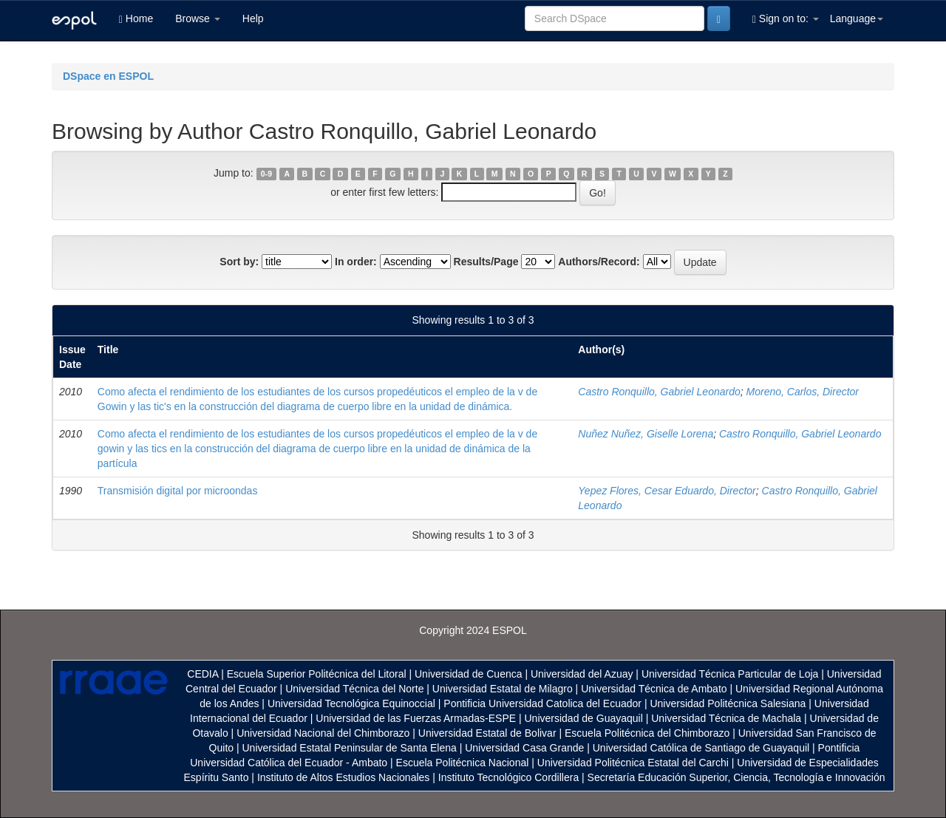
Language (856, 18)
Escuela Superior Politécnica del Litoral (316, 674)
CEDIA (202, 674)
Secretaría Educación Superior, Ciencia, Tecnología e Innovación (736, 777)
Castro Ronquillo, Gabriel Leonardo (659, 392)
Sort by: (239, 261)
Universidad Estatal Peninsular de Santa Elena (349, 748)
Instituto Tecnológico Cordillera (508, 777)
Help (253, 18)
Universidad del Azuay (582, 674)
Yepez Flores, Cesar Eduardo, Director (666, 491)
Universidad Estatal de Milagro (502, 689)
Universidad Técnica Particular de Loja (730, 674)
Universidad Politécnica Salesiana (728, 703)
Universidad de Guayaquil (584, 718)
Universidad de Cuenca (469, 674)
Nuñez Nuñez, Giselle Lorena (645, 434)
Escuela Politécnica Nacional (462, 762)
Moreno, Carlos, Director (803, 392)
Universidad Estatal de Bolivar (487, 733)
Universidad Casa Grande (526, 748)
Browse (197, 18)
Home (136, 19)
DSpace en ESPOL (108, 76)
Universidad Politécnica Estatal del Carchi (633, 762)
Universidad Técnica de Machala (726, 718)
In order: (356, 261)
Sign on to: (785, 19)
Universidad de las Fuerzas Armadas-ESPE (416, 718)
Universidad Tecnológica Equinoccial (351, 703)
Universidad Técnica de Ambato (653, 689)
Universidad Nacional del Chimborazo (322, 733)
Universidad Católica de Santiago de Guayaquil (701, 748)
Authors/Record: (598, 261)
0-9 (266, 173)
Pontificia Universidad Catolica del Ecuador (542, 703)
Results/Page (486, 261)
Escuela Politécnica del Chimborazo (647, 733)
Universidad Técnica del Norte (354, 689)
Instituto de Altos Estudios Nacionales (343, 777)
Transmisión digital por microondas (178, 491)
